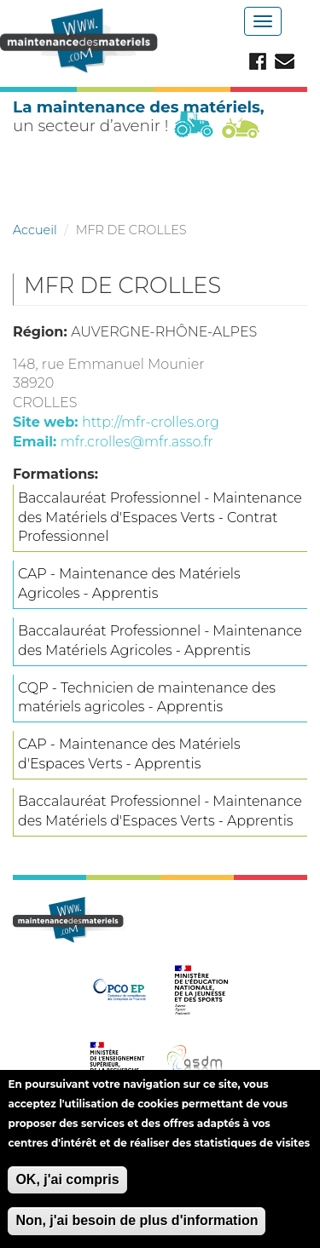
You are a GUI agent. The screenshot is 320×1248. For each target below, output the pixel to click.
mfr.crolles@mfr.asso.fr (137, 442)
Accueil (35, 230)
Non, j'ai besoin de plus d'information (136, 1231)
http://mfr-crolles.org (150, 422)
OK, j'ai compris (67, 1189)
